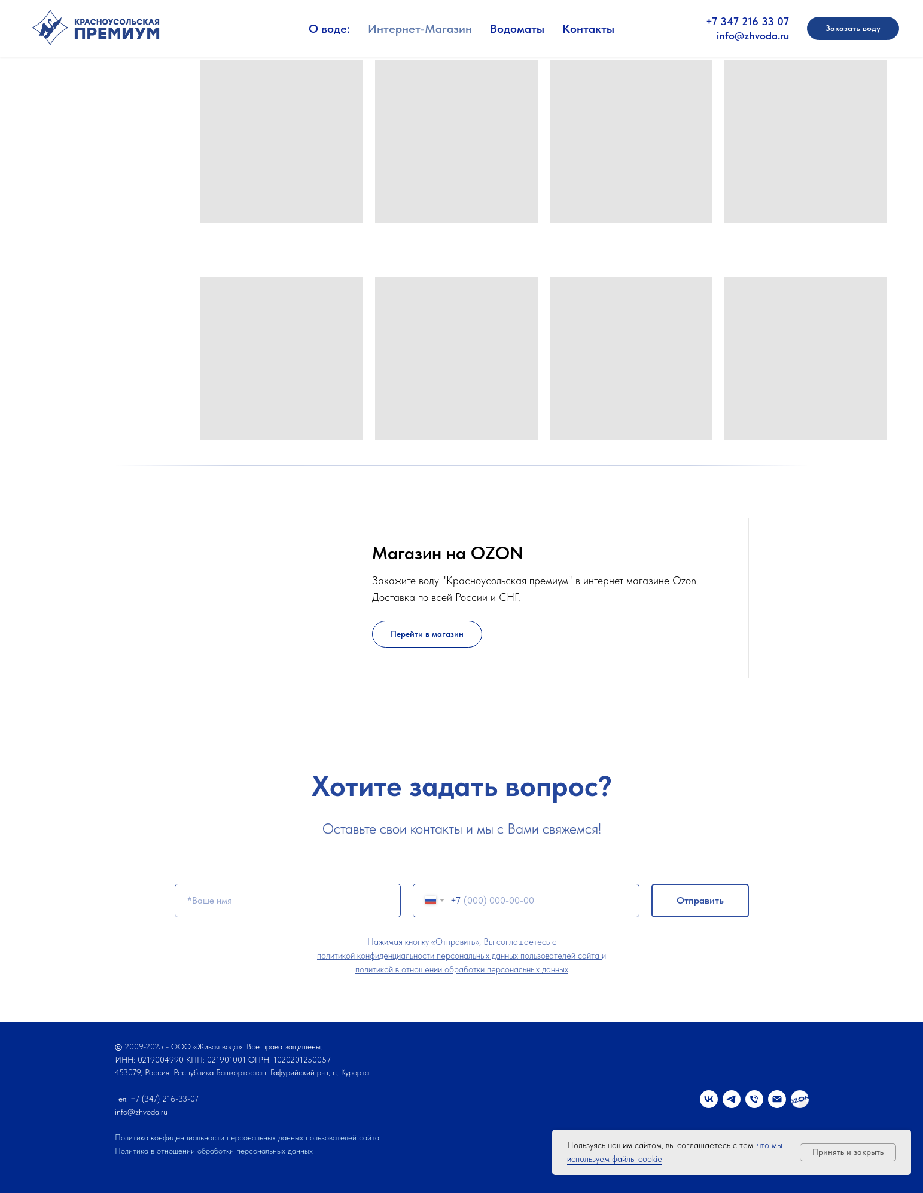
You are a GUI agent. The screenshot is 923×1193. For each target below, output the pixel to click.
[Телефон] (754, 1099)
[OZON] (800, 1099)
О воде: (329, 29)
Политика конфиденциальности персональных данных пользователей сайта (247, 1137)
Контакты (588, 29)
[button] (853, 29)
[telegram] (732, 1099)
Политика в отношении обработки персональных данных (214, 1150)
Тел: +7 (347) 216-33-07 (157, 1098)
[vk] (709, 1099)
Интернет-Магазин (420, 29)
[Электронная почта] (777, 1099)
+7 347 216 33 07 (747, 21)
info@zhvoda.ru (753, 35)
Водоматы (517, 29)
